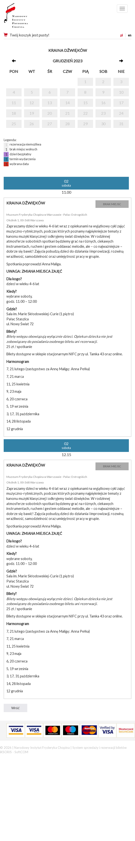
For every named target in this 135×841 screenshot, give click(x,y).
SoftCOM (21, 752)
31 (121, 123)
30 (103, 123)
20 (49, 113)
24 (121, 113)
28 (67, 123)
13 (49, 102)
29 (85, 123)
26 (31, 123)
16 (103, 102)
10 (121, 92)
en (129, 35)
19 (31, 113)
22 (85, 113)
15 (85, 102)
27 (49, 123)
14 (67, 102)
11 (14, 102)
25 (14, 123)
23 (103, 113)
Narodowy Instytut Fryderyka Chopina (25, 17)
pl (121, 35)
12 (31, 102)
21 (67, 113)
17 (121, 102)
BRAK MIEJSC (112, 204)
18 (14, 113)
